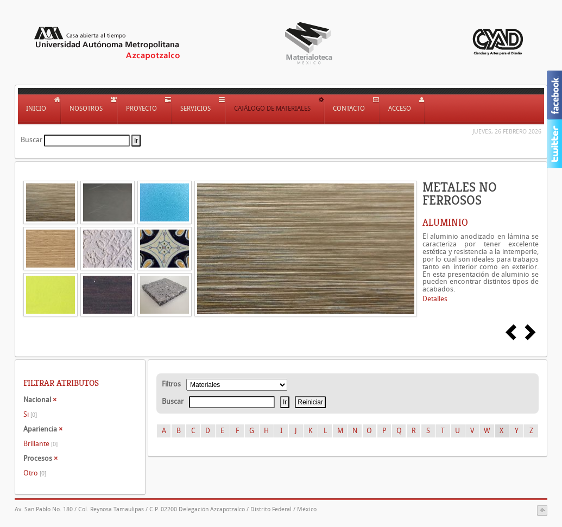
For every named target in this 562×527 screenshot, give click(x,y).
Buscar (31, 140)
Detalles (434, 299)
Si (30, 414)
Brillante (40, 444)
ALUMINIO (445, 222)
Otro (34, 473)
